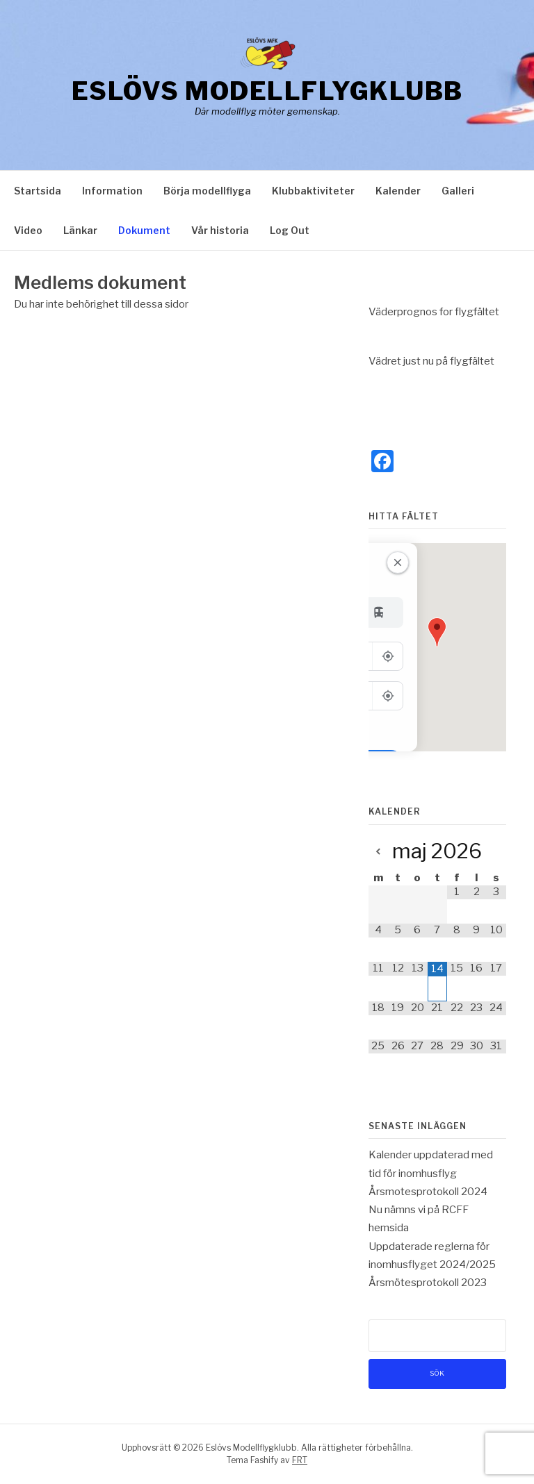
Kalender (398, 191)
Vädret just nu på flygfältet (431, 361)
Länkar (80, 230)
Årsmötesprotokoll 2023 (428, 1282)
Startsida (37, 191)
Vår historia (220, 230)
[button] (437, 632)
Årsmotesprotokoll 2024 (428, 1191)
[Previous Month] (378, 852)
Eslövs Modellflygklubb (267, 91)
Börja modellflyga (207, 191)
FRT (299, 1460)
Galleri (458, 191)
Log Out (289, 230)
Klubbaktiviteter (313, 191)
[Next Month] (496, 852)
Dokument (144, 230)
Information (112, 191)
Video (28, 230)
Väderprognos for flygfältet (434, 312)
